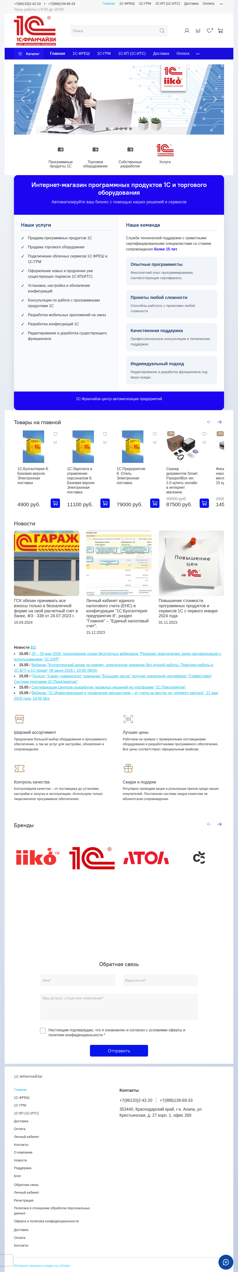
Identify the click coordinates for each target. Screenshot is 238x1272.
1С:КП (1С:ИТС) (167, 3)
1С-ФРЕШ (127, 3)
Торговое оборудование (98, 164)
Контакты (21, 1145)
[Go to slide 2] (112, 128)
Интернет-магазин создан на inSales (42, 1266)
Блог (17, 1176)
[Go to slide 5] (126, 128)
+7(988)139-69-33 (61, 4)
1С (33, 650)
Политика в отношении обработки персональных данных (52, 1210)
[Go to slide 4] (121, 128)
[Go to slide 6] (130, 128)
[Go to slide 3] (116, 128)
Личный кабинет (26, 1137)
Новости (20, 1160)
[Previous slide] (23, 99)
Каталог (29, 53)
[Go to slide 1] (107, 128)
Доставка (191, 3)
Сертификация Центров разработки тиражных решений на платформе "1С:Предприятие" (108, 690)
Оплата (208, 3)
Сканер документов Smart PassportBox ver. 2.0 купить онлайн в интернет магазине (194, 483)
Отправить (119, 1054)
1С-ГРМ (145, 3)
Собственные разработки (134, 164)
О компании (23, 1152)
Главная (108, 3)
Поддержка (22, 1168)
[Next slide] (214, 99)
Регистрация (23, 1200)
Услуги (170, 162)
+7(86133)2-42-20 (27, 4)
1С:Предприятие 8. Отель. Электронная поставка (140, 478)
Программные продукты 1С (62, 164)
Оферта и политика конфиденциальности (46, 1221)
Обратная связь (26, 1185)
